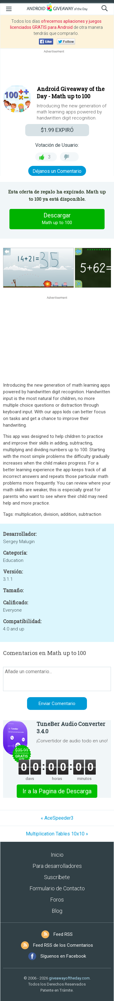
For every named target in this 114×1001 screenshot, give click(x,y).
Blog (57, 911)
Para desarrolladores (57, 866)
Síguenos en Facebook (63, 956)
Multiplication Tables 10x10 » (57, 834)
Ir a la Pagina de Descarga (57, 791)
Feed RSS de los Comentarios (63, 945)
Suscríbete (57, 877)
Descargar (57, 219)
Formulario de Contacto (57, 888)
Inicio (57, 855)
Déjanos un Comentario (57, 171)
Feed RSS (63, 934)
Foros (57, 899)
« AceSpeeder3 (57, 818)
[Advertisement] (57, 69)
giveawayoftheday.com (69, 978)
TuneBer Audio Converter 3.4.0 (70, 727)
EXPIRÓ (57, 130)
